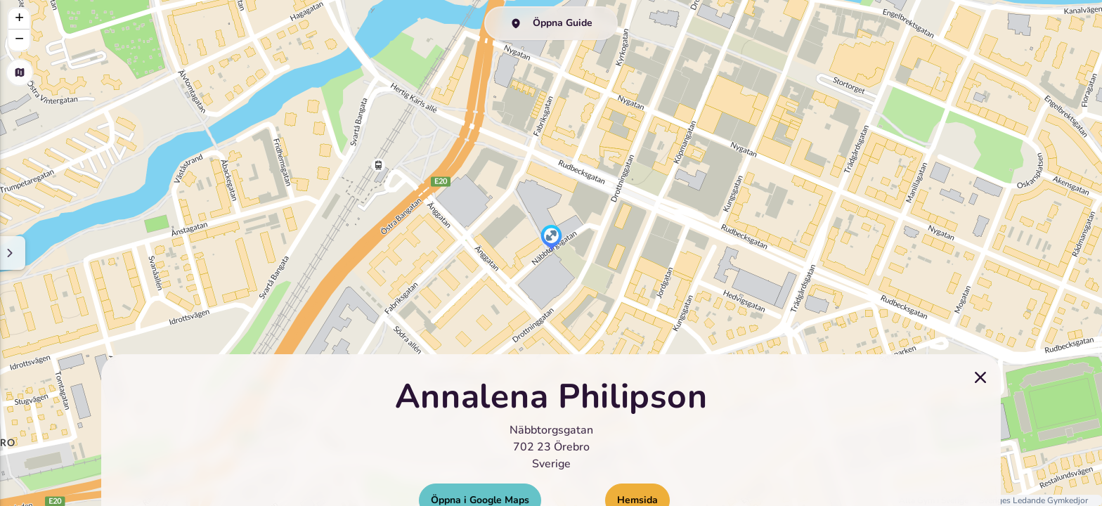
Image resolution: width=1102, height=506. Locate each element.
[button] (551, 239)
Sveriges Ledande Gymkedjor (1033, 500)
